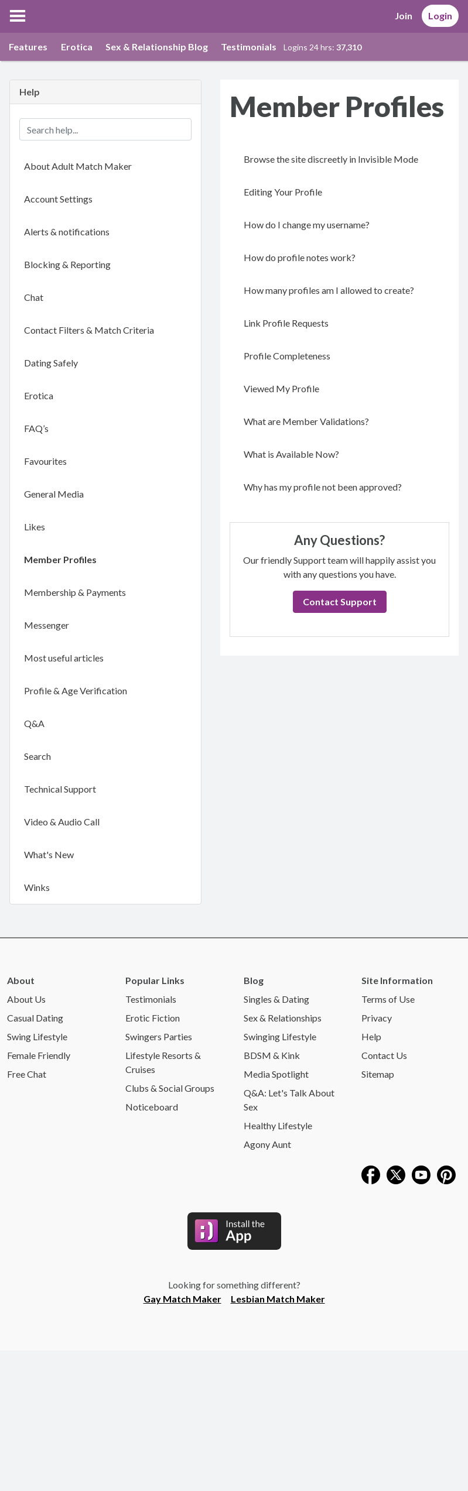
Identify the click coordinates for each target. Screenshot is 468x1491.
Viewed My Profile (281, 388)
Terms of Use (388, 999)
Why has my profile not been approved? (323, 486)
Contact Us (384, 1055)
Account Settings (58, 198)
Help (371, 1036)
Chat (33, 297)
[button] (17, 16)
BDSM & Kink (272, 1055)
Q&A (34, 723)
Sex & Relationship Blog (156, 46)
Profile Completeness (287, 355)
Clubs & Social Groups (169, 1088)
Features (28, 46)
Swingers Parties (158, 1036)
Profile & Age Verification (75, 690)
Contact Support (340, 601)
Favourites (45, 461)
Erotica (77, 46)
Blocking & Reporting (67, 264)
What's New (49, 854)
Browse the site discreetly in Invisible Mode (331, 158)
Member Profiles (60, 559)
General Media (54, 493)
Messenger (46, 624)
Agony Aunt (267, 1144)
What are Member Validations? (306, 421)
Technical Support (60, 788)
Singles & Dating (276, 999)
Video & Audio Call (62, 821)
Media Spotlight (276, 1073)
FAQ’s (36, 428)
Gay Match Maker (182, 1298)
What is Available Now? (291, 454)
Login (440, 15)
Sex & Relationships (283, 1017)
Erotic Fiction (152, 1017)
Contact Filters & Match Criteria (89, 329)
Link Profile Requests (286, 322)
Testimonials (248, 46)
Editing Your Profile (283, 191)
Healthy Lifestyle (278, 1125)
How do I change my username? (307, 224)
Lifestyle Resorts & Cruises (163, 1062)
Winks (37, 887)
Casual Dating (35, 1017)
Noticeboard (151, 1106)
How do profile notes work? (300, 257)
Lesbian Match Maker (278, 1298)
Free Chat (26, 1073)
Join (403, 15)
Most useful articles (64, 657)
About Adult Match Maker (78, 166)
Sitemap (377, 1073)
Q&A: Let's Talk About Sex (289, 1099)
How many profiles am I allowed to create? (329, 290)
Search (37, 756)
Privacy (376, 1017)
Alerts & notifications (67, 231)
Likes (34, 526)
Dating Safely (51, 362)
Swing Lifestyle (37, 1036)
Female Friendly (38, 1055)
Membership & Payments (75, 592)
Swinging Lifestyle (280, 1036)
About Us (26, 999)
